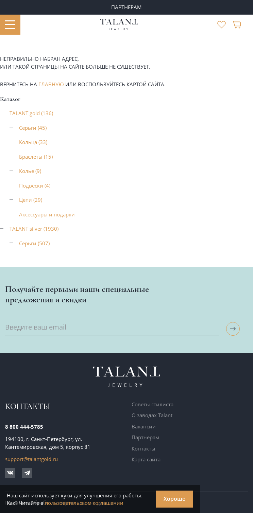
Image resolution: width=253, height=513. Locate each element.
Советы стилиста (152, 404)
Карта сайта (146, 459)
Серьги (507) (34, 243)
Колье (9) (30, 170)
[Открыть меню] (10, 25)
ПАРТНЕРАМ (126, 7)
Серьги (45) (33, 127)
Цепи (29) (30, 199)
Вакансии (144, 426)
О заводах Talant (152, 415)
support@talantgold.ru (31, 459)
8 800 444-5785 (24, 426)
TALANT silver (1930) (34, 228)
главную (51, 84)
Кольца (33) (33, 142)
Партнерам (145, 437)
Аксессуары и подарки (47, 214)
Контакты (143, 448)
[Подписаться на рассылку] (233, 329)
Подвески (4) (34, 185)
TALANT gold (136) (31, 113)
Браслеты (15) (36, 156)
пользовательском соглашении (84, 502)
